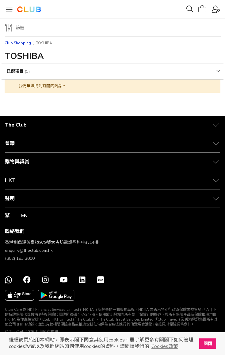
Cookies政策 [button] (164, 346)
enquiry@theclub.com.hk (29, 250)
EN (24, 215)
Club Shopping (18, 43)
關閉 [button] (208, 344)
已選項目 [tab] (15, 71)
